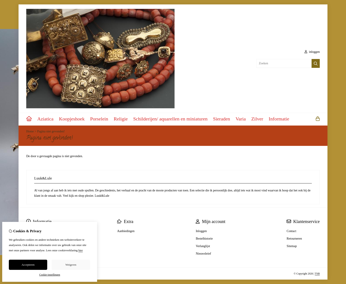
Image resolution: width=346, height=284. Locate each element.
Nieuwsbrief (203, 253)
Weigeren (70, 264)
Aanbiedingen (126, 231)
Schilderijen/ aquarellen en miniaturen (170, 119)
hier (80, 250)
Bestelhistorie (204, 238)
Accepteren (27, 264)
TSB (317, 273)
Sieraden (221, 119)
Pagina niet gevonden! (51, 131)
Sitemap (292, 246)
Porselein (99, 119)
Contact (291, 231)
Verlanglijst (203, 246)
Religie (121, 119)
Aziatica (45, 119)
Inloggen (201, 231)
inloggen (312, 51)
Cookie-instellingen (49, 274)
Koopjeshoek (72, 119)
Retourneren (294, 238)
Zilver (257, 119)
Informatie (279, 119)
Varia (240, 119)
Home (30, 131)
